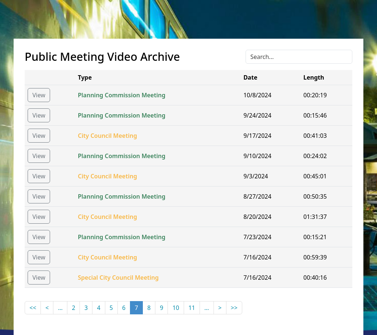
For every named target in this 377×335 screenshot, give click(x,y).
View (38, 95)
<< (32, 308)
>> (234, 308)
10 (175, 308)
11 (191, 308)
